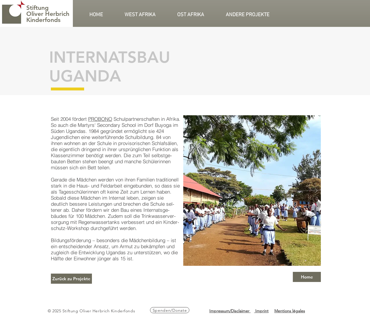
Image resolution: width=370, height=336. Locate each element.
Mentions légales (289, 310)
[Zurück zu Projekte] (71, 279)
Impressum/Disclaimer (230, 310)
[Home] (307, 277)
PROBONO (100, 119)
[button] (146, 15)
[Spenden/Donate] (169, 310)
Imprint (261, 310)
